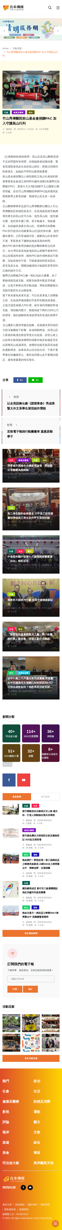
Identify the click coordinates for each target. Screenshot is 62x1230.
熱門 (5, 1081)
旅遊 (5, 1142)
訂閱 (15, 989)
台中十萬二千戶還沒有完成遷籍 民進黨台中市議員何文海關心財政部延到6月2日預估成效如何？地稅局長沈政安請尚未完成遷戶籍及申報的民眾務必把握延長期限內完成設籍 (30, 687)
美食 (5, 1153)
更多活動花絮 (31, 1058)
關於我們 (32, 1204)
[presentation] (4, 31)
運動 (35, 855)
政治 (11, 673)
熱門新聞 (45, 797)
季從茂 (14, 643)
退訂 (30, 989)
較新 (13, 396)
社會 (6, 112)
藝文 (30, 551)
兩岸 (5, 1132)
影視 (5, 1112)
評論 (5, 1122)
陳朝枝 (9, 129)
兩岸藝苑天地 (43, 1163)
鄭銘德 (29, 820)
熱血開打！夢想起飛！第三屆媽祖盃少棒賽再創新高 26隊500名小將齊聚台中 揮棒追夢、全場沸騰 (41, 864)
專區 (37, 1153)
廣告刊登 (7, 1204)
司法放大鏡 (10, 1163)
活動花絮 (17, 48)
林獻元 (14, 522)
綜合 (31, 112)
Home (5, 48)
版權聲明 (24, 1209)
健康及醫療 (18, 112)
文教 (36, 460)
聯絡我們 (45, 1204)
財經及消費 (23, 673)
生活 (11, 460)
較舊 (13, 424)
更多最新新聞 (31, 933)
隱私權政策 (10, 1209)
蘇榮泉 (14, 474)
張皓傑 (29, 873)
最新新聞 (17, 797)
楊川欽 (14, 565)
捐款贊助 (19, 1204)
